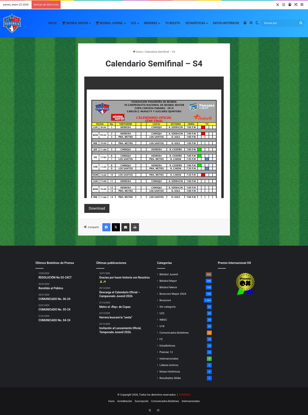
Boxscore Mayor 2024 (172, 293)
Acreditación (124, 401)
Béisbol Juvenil (168, 274)
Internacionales (168, 358)
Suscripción (142, 401)
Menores (150, 23)
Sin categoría (167, 306)
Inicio (52, 23)
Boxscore (165, 300)
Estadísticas (195, 23)
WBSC (163, 319)
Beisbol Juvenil (109, 23)
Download (97, 208)
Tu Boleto (172, 23)
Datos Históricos (226, 23)
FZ (161, 339)
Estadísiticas (167, 345)
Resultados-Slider (170, 378)
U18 (161, 326)
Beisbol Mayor (75, 23)
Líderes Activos (168, 365)
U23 (133, 23)
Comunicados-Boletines (174, 332)
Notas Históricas (169, 371)
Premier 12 (166, 352)
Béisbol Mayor (168, 280)
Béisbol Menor (168, 287)
